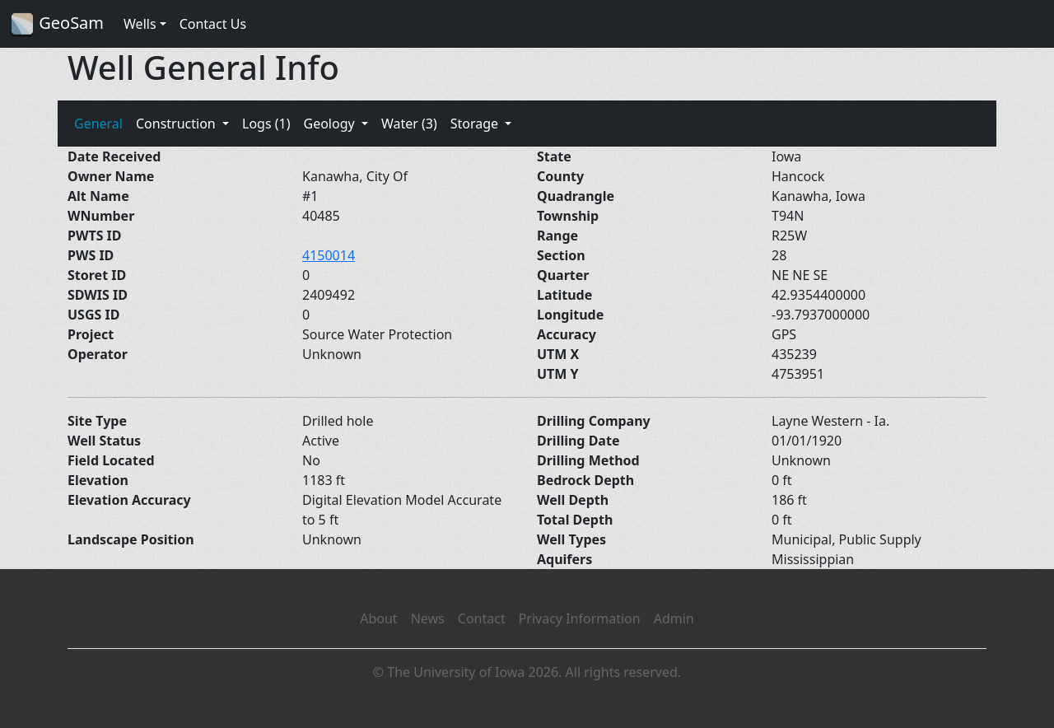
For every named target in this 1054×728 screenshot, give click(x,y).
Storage (476, 123)
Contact (482, 618)
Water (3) (409, 123)
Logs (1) (266, 123)
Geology (330, 123)
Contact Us (213, 24)
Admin (674, 618)
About (378, 618)
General (98, 123)
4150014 (328, 255)
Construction (177, 123)
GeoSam (57, 24)
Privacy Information (580, 618)
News (428, 618)
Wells (140, 24)
